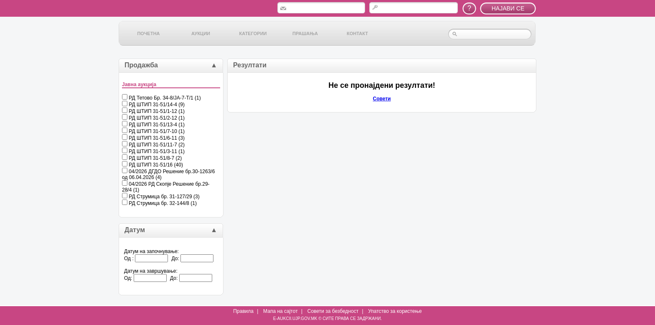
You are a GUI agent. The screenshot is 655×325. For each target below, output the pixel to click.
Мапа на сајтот (280, 311)
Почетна (148, 33)
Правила (243, 311)
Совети (382, 99)
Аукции (200, 33)
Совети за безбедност (332, 311)
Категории (253, 33)
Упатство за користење (395, 311)
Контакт (357, 33)
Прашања (305, 33)
